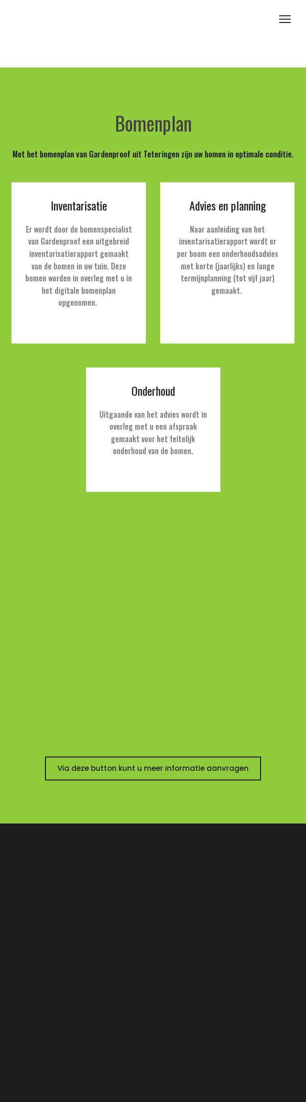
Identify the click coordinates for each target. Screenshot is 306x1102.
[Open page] (153, 34)
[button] (153, 768)
